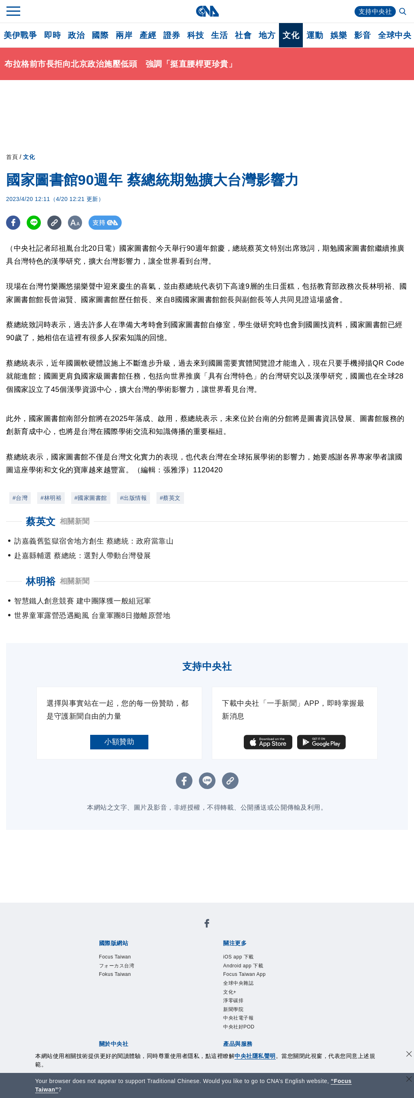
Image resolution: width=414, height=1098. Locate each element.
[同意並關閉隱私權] (409, 1055)
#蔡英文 (170, 498)
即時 (52, 35)
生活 (219, 35)
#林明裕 (50, 498)
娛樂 (338, 35)
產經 (147, 35)
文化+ (230, 992)
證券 (171, 35)
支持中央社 (375, 11)
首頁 (12, 157)
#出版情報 (133, 498)
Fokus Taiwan (115, 974)
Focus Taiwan (115, 957)
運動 (314, 35)
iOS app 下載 (238, 957)
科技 (195, 35)
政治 (76, 35)
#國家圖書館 (90, 498)
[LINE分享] (34, 223)
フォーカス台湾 (117, 966)
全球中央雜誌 (238, 983)
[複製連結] (54, 223)
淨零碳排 (233, 1000)
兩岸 (124, 35)
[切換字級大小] (75, 223)
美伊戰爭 (20, 35)
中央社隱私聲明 (255, 1056)
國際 (100, 35)
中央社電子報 (238, 1018)
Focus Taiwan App (244, 974)
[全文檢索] (403, 12)
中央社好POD (239, 1027)
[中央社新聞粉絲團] (207, 925)
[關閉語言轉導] (409, 1080)
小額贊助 (119, 742)
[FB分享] (13, 223)
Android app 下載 (243, 966)
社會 (243, 35)
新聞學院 (233, 1009)
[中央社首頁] (207, 11)
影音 (362, 35)
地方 (267, 35)
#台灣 (20, 498)
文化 (291, 35)
